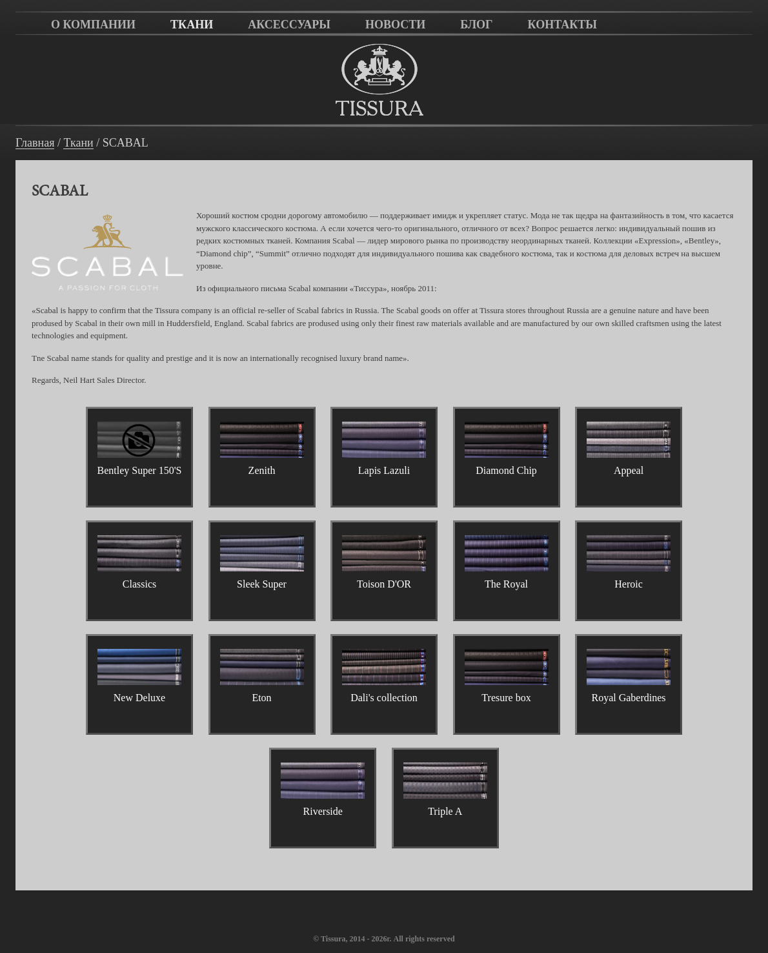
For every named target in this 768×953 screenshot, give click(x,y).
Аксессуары (289, 24)
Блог (476, 24)
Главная (34, 143)
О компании (93, 24)
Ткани (191, 24)
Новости (395, 24)
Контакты (562, 24)
